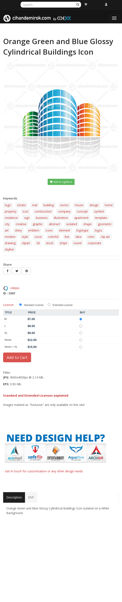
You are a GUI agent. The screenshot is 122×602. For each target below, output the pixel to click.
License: (8, 305)
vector (64, 205)
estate (21, 205)
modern (10, 237)
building (48, 205)
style (25, 237)
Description (14, 497)
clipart (26, 243)
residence (11, 218)
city (7, 224)
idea (78, 237)
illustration (61, 218)
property (10, 211)
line (67, 237)
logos (98, 230)
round (77, 243)
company (64, 211)
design (94, 205)
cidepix (14, 288)
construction (43, 211)
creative (21, 224)
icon (25, 211)
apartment (81, 218)
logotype (82, 230)
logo (8, 205)
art (7, 230)
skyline (9, 249)
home (109, 205)
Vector (8, 339)
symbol (99, 211)
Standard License (33, 305)
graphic (38, 224)
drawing (10, 243)
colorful (53, 237)
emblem (33, 230)
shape (87, 224)
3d (38, 243)
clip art (105, 237)
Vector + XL (10, 346)
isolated (71, 224)
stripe (63, 243)
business (42, 218)
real (34, 205)
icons (49, 230)
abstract (54, 224)
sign (27, 218)
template (101, 218)
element (64, 230)
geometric (105, 224)
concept (82, 211)
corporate (94, 243)
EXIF (31, 497)
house (79, 205)
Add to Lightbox (61, 182)
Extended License (62, 305)
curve (38, 237)
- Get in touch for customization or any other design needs (43, 471)
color (91, 237)
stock (49, 243)
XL (6, 332)
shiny (18, 230)
